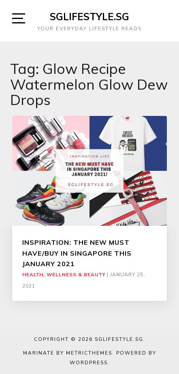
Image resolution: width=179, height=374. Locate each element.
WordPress (89, 362)
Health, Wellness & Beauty (63, 274)
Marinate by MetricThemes (67, 353)
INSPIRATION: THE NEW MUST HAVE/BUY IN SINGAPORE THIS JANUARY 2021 (77, 253)
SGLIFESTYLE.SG (89, 17)
